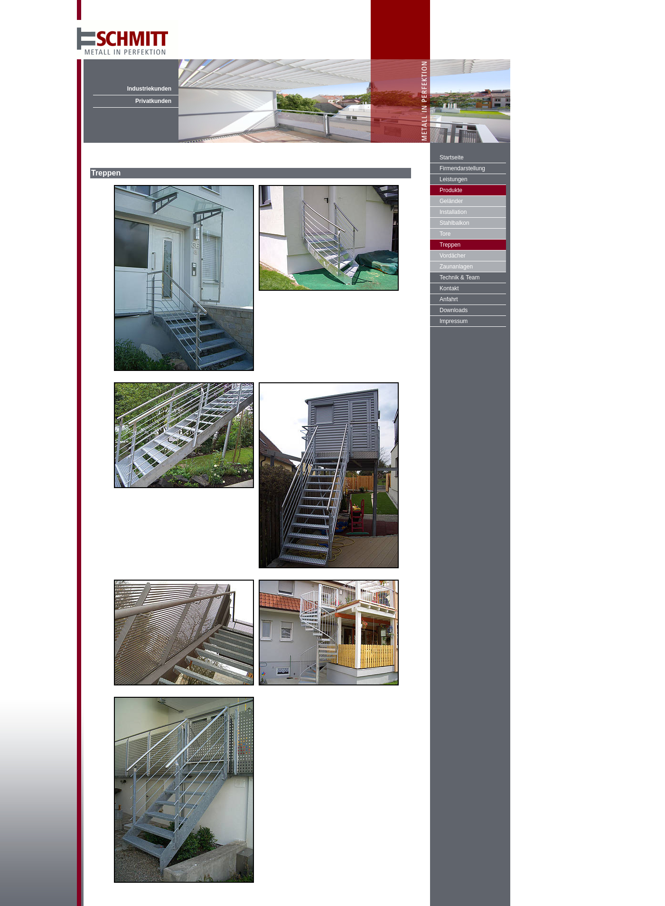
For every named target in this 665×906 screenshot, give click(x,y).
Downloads (454, 310)
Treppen (450, 244)
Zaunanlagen (456, 266)
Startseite (452, 157)
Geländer (451, 201)
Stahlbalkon (454, 223)
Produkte (451, 190)
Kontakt (449, 288)
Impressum (454, 321)
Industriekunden (149, 88)
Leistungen (454, 179)
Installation (453, 212)
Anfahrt (449, 299)
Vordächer (453, 255)
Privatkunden (153, 101)
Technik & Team (460, 277)
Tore (445, 234)
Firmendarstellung (462, 168)
